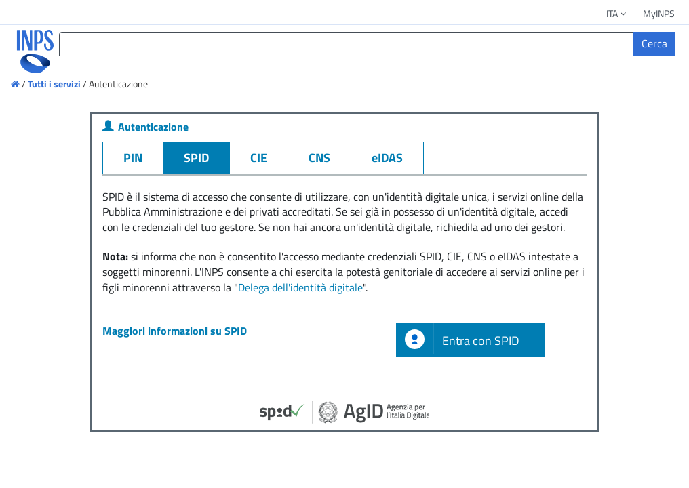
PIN (132, 157)
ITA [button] (617, 13)
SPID (196, 157)
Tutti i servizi (54, 84)
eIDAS (387, 157)
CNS (319, 157)
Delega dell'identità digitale (300, 287)
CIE (258, 157)
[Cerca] (654, 44)
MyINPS (659, 13)
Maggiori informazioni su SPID (174, 331)
